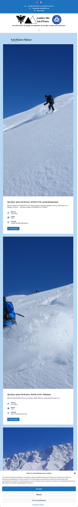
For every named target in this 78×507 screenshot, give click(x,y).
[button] (75, 473)
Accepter (39, 489)
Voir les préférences (39, 500)
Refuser (39, 495)
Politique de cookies (38, 504)
